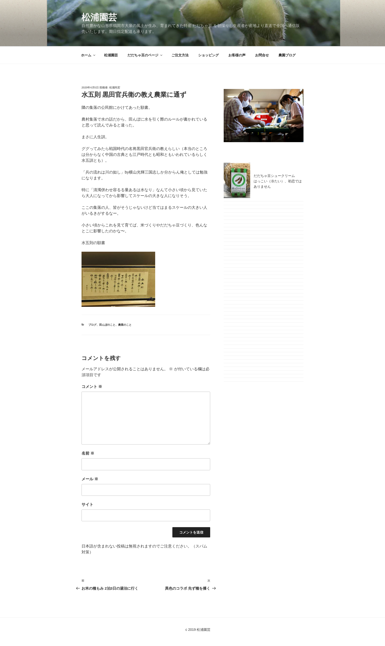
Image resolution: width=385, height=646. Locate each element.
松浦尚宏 (114, 87)
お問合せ (262, 55)
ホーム (88, 55)
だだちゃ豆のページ (145, 55)
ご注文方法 (180, 55)
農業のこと (125, 324)
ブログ (92, 324)
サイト (87, 504)
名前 (88, 453)
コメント (92, 387)
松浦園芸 (99, 17)
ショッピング (208, 55)
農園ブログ (287, 55)
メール (90, 479)
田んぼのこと (107, 324)
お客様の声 (237, 55)
